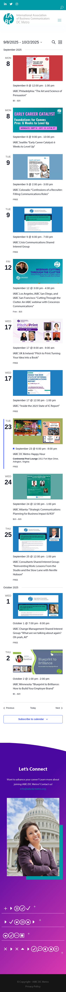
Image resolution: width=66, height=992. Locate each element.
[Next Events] (59, 708)
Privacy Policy (32, 986)
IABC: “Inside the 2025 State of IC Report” (36, 405)
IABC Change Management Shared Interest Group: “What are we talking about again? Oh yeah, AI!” (37, 633)
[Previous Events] (9, 708)
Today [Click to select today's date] (33, 708)
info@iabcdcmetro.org (33, 788)
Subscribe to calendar (31, 719)
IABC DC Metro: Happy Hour (29, 454)
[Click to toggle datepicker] (23, 42)
